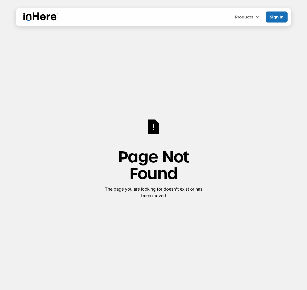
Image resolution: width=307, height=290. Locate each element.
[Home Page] (40, 17)
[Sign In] (277, 17)
